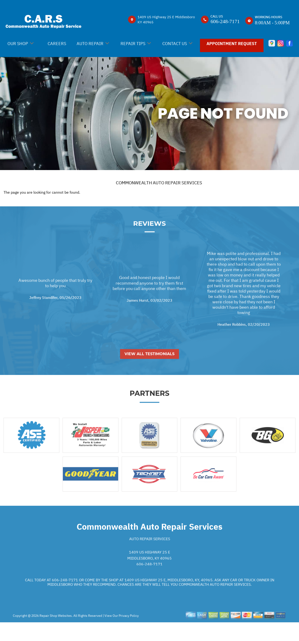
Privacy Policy (129, 633)
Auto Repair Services (149, 556)
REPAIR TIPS (133, 43)
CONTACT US (174, 43)
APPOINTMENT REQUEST (231, 43)
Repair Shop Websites (55, 633)
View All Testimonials (149, 371)
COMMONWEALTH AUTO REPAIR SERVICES (159, 182)
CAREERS (57, 43)
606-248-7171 (225, 21)
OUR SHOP (17, 43)
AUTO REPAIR (90, 43)
